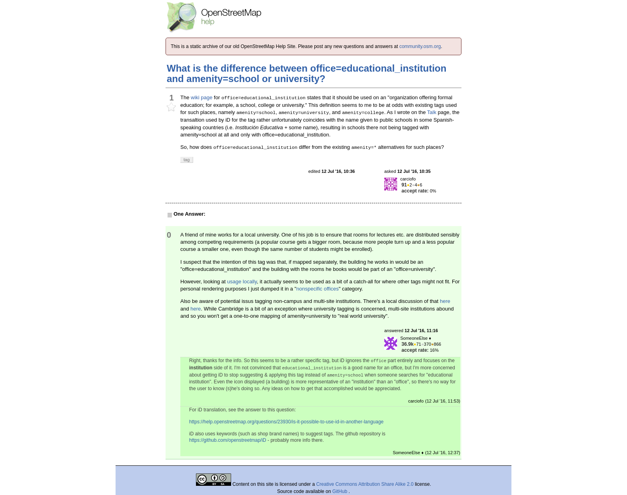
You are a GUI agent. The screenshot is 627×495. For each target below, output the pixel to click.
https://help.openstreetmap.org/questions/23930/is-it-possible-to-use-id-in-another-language (286, 422)
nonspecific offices (317, 289)
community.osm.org (420, 46)
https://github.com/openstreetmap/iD (227, 440)
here (445, 301)
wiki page (201, 97)
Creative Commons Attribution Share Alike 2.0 (364, 484)
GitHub (340, 491)
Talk (431, 112)
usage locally (242, 282)
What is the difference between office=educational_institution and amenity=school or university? (306, 73)
